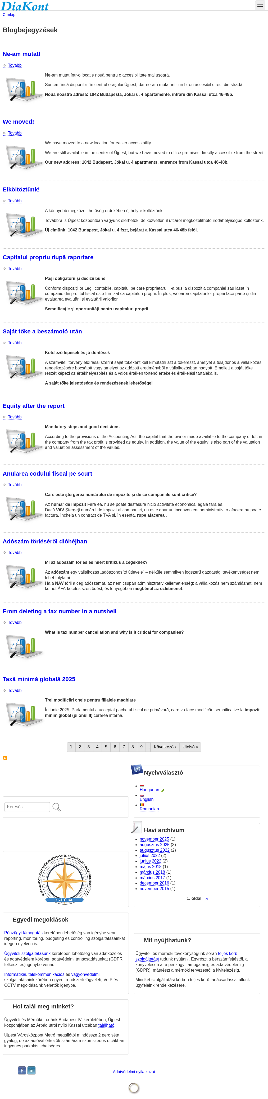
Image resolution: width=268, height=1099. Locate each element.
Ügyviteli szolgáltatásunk (27, 953)
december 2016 (154, 883)
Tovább (15, 65)
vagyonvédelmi (85, 974)
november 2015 (154, 888)
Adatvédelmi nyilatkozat (134, 1071)
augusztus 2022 (155, 850)
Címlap (9, 14)
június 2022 (150, 861)
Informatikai (15, 974)
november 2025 (154, 839)
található (106, 1025)
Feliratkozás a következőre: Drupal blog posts (5, 758)
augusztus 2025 (155, 844)
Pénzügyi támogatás (23, 933)
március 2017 (152, 877)
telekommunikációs (47, 974)
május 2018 (151, 866)
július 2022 (150, 855)
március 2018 (152, 872)
